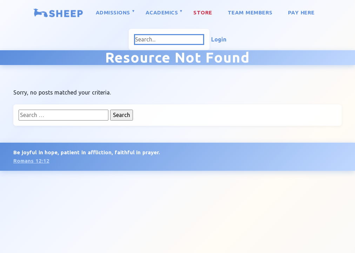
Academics (162, 12)
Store (202, 12)
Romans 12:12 (31, 161)
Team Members (250, 12)
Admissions (113, 12)
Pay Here (301, 12)
